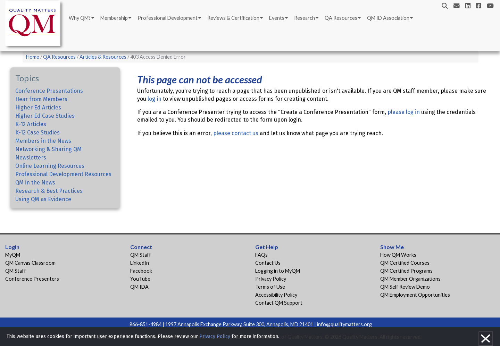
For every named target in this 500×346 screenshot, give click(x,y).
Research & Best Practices (49, 191)
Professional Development (168, 18)
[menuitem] (81, 18)
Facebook (141, 271)
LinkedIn (139, 263)
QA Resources (341, 18)
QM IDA (139, 287)
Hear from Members (41, 99)
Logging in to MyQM (277, 271)
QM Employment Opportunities (415, 295)
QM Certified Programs (406, 271)
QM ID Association (388, 18)
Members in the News (43, 141)
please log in (404, 112)
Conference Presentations (49, 91)
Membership (114, 18)
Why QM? (80, 18)
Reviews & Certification (233, 18)
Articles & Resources (103, 57)
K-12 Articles (30, 124)
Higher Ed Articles (38, 107)
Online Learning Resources (49, 166)
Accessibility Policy (276, 295)
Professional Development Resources (63, 174)
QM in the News (35, 182)
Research (304, 18)
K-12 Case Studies (37, 132)
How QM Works (398, 255)
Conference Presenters (32, 279)
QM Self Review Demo (405, 287)
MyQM (12, 255)
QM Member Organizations (410, 279)
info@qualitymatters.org (344, 324)
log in (154, 99)
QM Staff (15, 271)
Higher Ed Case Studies (45, 116)
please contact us (235, 133)
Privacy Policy (270, 279)
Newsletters (30, 157)
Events (276, 18)
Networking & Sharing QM (48, 149)
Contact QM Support (278, 303)
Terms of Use (270, 287)
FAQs (261, 255)
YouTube (140, 279)
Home (32, 57)
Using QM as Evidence (43, 199)
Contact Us (268, 263)
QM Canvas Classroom (30, 263)
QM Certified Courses (405, 263)
